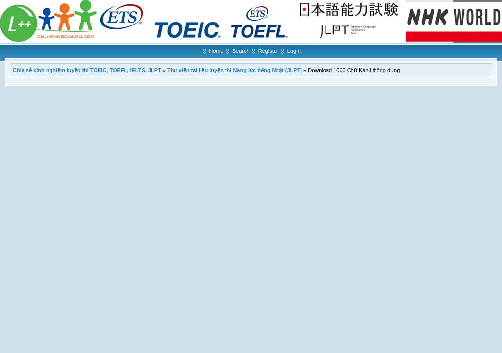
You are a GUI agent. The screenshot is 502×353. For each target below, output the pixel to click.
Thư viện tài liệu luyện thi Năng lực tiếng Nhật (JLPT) (234, 70)
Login (294, 51)
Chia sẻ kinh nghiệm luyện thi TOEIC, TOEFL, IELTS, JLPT (87, 70)
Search (241, 51)
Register (268, 51)
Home (216, 51)
